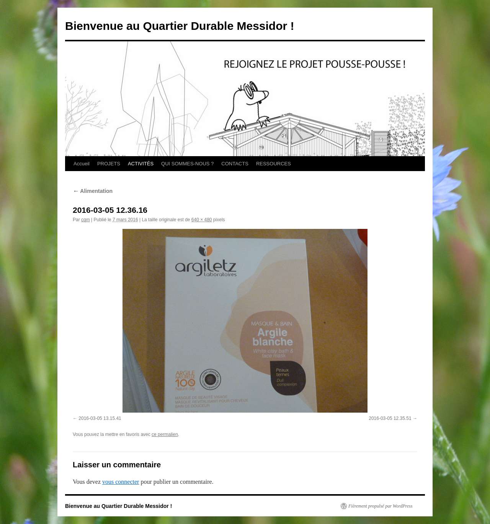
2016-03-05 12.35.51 (390, 418)
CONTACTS (234, 164)
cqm (85, 219)
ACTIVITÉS (141, 164)
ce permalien (165, 434)
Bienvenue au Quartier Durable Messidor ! (179, 26)
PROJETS (108, 164)
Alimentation (93, 191)
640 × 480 (201, 219)
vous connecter (120, 481)
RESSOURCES (273, 164)
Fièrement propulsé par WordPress (380, 506)
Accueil (82, 164)
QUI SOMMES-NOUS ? (187, 164)
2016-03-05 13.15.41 (99, 418)
